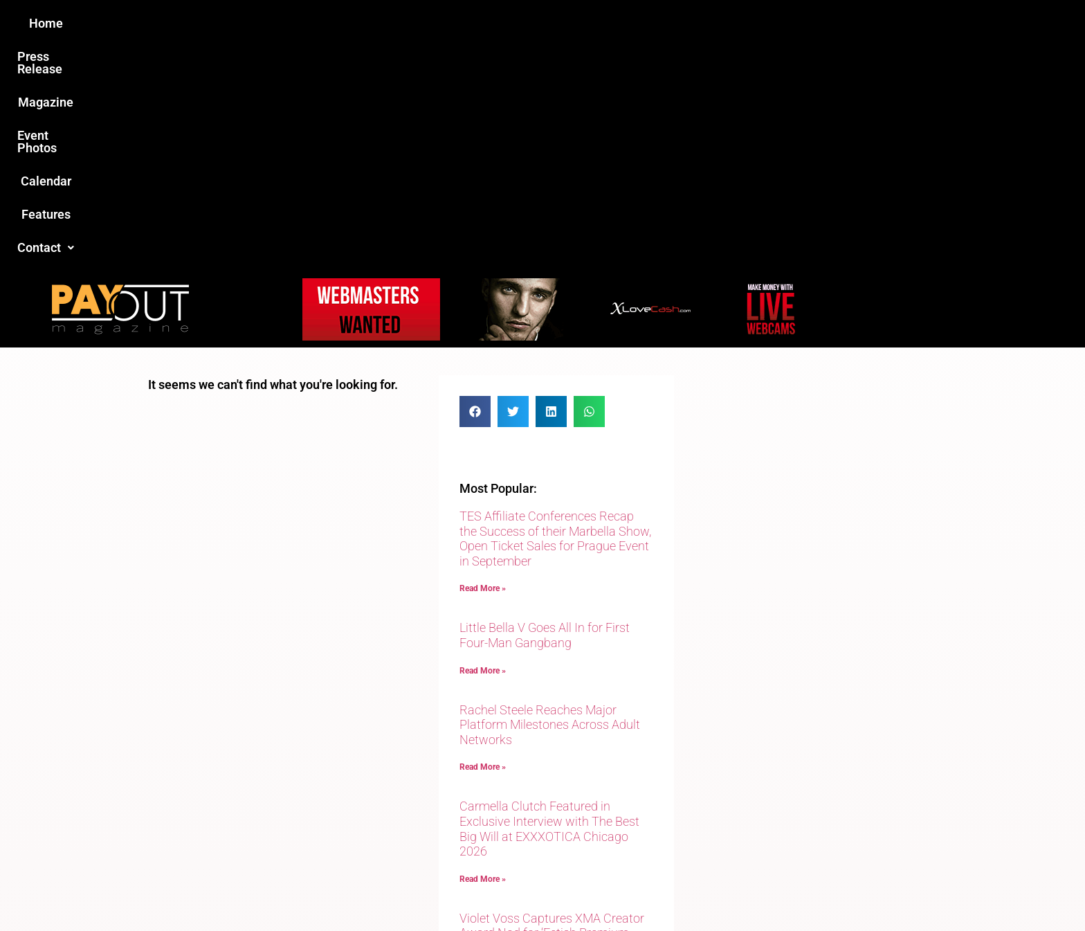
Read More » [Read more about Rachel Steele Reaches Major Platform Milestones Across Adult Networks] (482, 543)
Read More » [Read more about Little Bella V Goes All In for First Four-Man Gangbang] (482, 446)
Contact (775, 23)
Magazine (463, 23)
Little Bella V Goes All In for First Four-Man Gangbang (544, 411)
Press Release (375, 23)
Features (702, 23)
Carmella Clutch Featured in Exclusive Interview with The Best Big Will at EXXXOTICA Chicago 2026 (549, 604)
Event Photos (548, 23)
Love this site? (331, 824)
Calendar (631, 23)
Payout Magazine (381, 890)
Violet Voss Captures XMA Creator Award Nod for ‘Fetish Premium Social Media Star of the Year (551, 709)
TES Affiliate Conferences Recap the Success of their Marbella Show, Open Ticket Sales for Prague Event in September (555, 314)
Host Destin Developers (843, 890)
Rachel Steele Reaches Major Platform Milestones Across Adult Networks (549, 500)
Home (298, 23)
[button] (775, 23)
